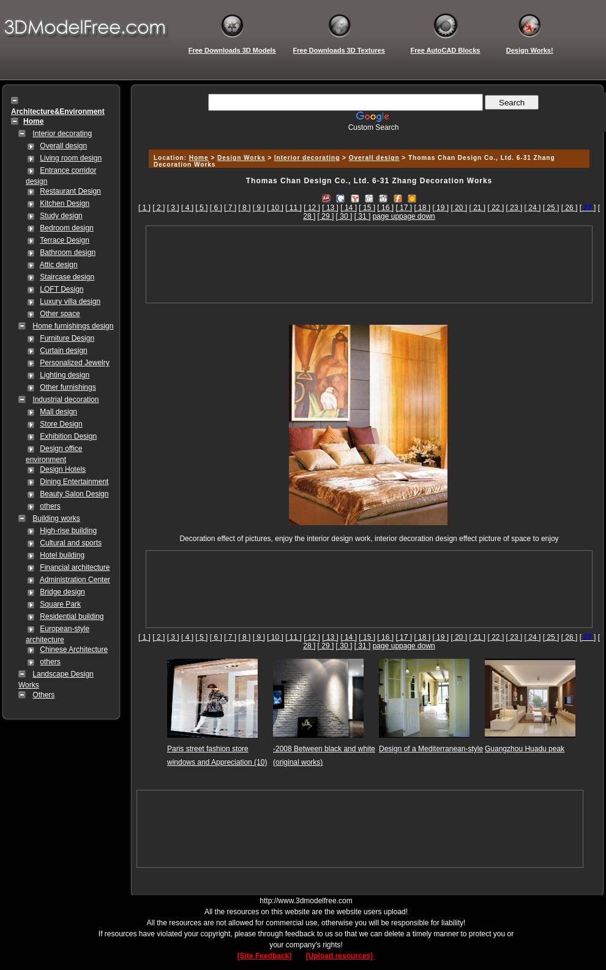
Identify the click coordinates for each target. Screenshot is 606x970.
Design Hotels (63, 469)
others (50, 506)
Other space (60, 313)
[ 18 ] (422, 207)
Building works (56, 518)
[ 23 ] (514, 207)
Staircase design (67, 277)
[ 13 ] (330, 207)
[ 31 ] (362, 216)
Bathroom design (67, 252)
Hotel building (62, 555)
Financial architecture (75, 567)
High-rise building (68, 530)
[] (588, 207)
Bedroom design (66, 228)
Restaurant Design (70, 191)
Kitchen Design (64, 203)
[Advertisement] (369, 264)
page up (386, 216)
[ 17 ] (403, 207)
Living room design (71, 158)
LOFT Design (61, 289)
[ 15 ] (367, 207)
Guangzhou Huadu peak (524, 749)
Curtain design (63, 350)
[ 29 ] (326, 216)
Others (43, 695)
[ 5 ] (201, 207)
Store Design (61, 424)
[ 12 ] (312, 207)
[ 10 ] (275, 207)
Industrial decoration (65, 399)
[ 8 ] (244, 207)
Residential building (71, 616)
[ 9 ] (259, 207)
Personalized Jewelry (74, 362)
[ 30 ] (344, 216)
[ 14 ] (348, 207)
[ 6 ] (216, 207)
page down (417, 216)
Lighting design (64, 375)
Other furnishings (67, 387)
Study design (61, 215)
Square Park (60, 604)
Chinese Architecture (74, 649)
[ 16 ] (385, 207)
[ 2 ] (158, 207)
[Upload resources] (340, 956)
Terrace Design (64, 240)
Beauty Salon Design (74, 494)
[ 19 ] (440, 207)
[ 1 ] (144, 207)
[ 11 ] (293, 207)
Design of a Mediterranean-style (431, 749)
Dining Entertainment (74, 481)
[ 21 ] (477, 207)
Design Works (241, 157)
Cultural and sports (71, 543)
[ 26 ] (569, 207)
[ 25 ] (551, 207)
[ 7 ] (230, 207)
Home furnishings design (72, 326)
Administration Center (75, 579)
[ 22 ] (496, 207)
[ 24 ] (533, 207)
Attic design (59, 264)
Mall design (58, 411)
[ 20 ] (459, 207)
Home (199, 157)
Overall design (63, 146)
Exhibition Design (68, 436)
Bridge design (62, 592)
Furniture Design (67, 338)
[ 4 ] (187, 207)
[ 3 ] (173, 207)
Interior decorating (62, 133)
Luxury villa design (70, 301)
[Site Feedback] (265, 956)
